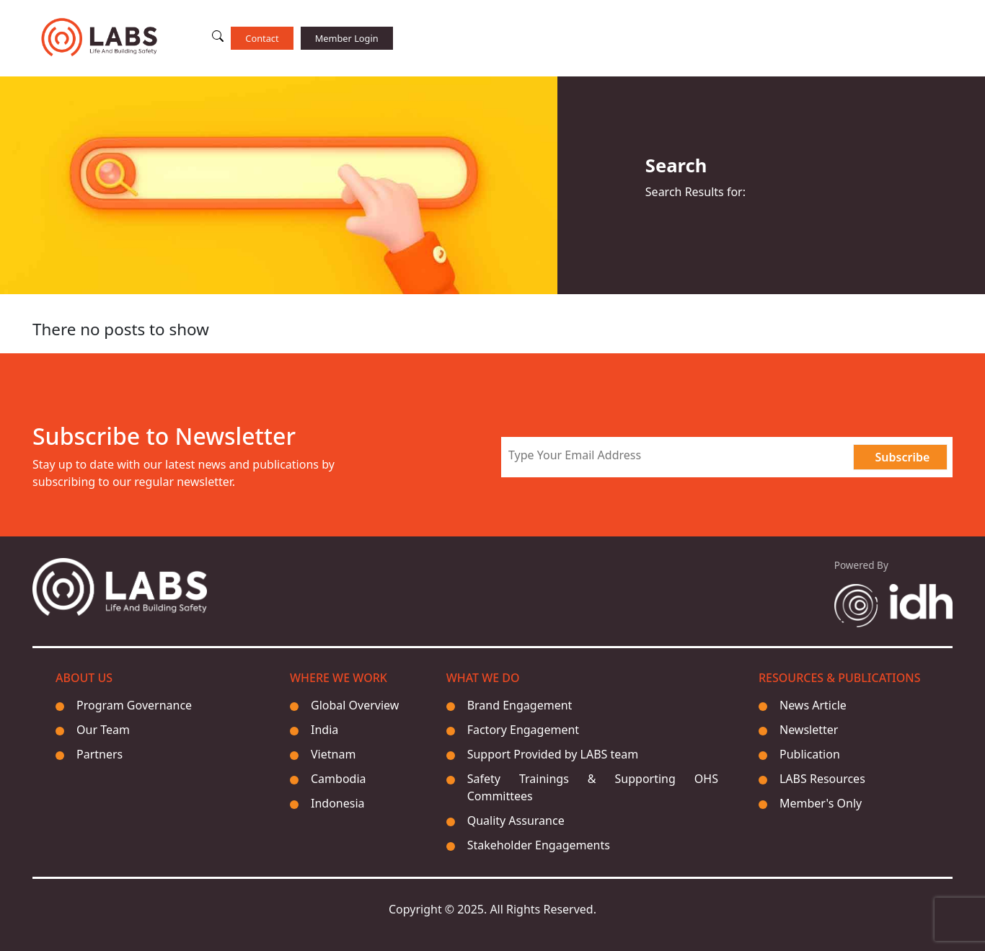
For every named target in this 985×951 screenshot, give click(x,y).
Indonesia (338, 803)
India (324, 730)
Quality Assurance (516, 820)
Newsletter (808, 730)
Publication (809, 754)
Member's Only (820, 803)
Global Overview (355, 705)
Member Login (347, 38)
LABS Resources (822, 779)
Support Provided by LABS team (553, 754)
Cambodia (338, 779)
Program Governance (134, 705)
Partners (99, 754)
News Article (813, 705)
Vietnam (333, 754)
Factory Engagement (523, 730)
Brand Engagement (520, 705)
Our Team (103, 730)
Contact (261, 38)
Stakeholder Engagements (538, 845)
